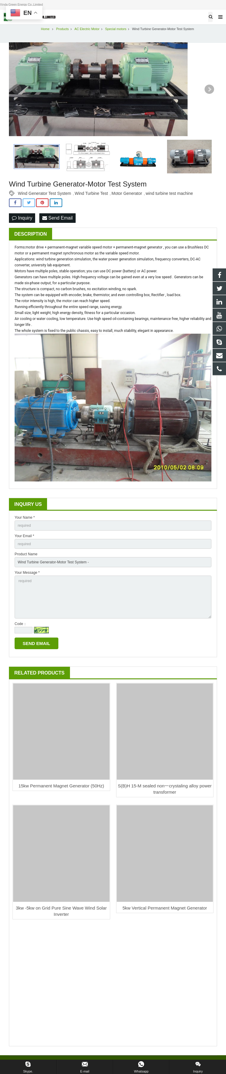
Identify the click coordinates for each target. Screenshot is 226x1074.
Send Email (57, 217)
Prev (16, 89)
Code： (21, 624)
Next (209, 89)
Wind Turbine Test (91, 193)
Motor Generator (127, 193)
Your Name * (25, 517)
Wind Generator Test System (44, 193)
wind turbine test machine (169, 193)
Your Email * (24, 536)
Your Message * (27, 573)
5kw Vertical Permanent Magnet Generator (165, 907)
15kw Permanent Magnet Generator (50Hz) (61, 785)
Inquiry (22, 217)
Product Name (26, 554)
